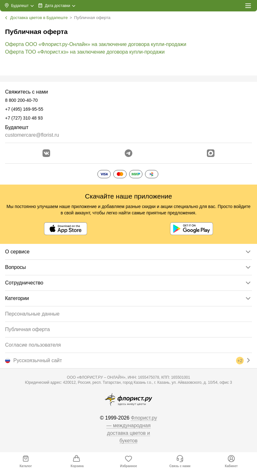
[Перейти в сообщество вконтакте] (46, 153)
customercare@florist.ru (32, 135)
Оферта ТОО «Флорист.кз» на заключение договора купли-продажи (85, 52)
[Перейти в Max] (210, 153)
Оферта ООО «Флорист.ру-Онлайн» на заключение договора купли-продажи (95, 44)
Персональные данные (32, 314)
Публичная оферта (27, 329)
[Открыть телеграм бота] (128, 153)
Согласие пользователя (33, 345)
